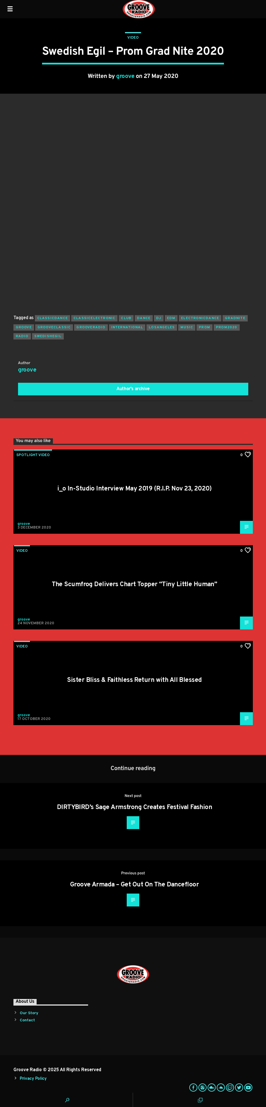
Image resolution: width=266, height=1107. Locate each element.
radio (22, 336)
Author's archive (133, 389)
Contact (27, 1020)
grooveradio (90, 327)
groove (125, 76)
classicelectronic (94, 318)
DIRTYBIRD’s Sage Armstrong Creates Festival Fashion (134, 807)
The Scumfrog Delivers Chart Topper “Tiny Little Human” (134, 584)
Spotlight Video (33, 455)
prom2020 (226, 327)
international (127, 327)
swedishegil (47, 336)
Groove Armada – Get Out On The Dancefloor (134, 885)
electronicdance (200, 318)
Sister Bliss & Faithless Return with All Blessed (134, 680)
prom (204, 327)
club (126, 318)
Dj (158, 318)
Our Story (29, 1013)
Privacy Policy (33, 1079)
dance (143, 318)
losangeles (162, 327)
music (186, 327)
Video (133, 38)
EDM (171, 318)
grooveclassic (54, 327)
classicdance (52, 318)
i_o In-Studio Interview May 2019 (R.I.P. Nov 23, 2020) (134, 489)
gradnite (235, 318)
